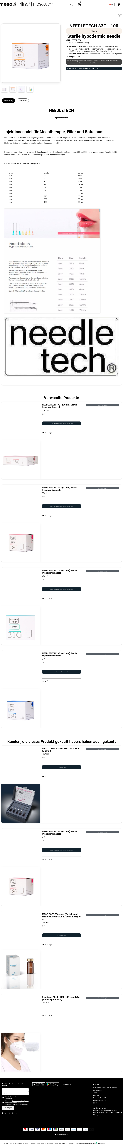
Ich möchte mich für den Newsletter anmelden (15, 1097)
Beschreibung (8, 100)
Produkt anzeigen (102, 405)
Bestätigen (8, 1108)
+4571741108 (102, 1098)
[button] (118, 16)
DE (111, 4)
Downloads (23, 100)
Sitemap (95, 1115)
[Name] (15, 1090)
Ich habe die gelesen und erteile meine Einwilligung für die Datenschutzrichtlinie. (17, 1102)
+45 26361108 (101, 1100)
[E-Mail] (15, 1093)
